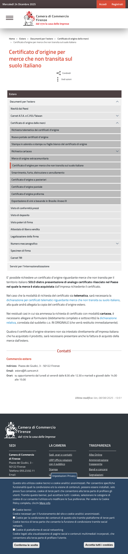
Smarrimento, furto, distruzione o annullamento (38, 173)
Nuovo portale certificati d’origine (30, 137)
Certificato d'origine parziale (27, 187)
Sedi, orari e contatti (60, 455)
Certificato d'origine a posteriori (29, 180)
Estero (22, 38)
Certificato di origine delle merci (73, 38)
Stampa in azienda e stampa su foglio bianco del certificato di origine (49, 144)
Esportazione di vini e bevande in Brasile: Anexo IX (39, 201)
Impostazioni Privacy (64, 476)
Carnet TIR (16, 258)
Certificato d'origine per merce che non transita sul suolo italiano (48, 165)
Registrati (117, 4)
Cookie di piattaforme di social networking (39, 530)
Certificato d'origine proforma (28, 194)
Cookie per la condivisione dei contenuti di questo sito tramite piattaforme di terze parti (65, 518)
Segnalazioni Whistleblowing (97, 477)
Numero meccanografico (24, 244)
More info (45, 503)
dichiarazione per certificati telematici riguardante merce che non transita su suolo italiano (63, 300)
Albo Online (95, 455)
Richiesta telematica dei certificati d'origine (35, 130)
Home (12, 38)
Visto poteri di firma (22, 222)
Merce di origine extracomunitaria (30, 158)
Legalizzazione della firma (25, 236)
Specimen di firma (21, 251)
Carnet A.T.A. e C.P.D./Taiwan (26, 116)
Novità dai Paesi (19, 109)
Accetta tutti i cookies (99, 544)
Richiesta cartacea (22, 151)
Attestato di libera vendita (25, 229)
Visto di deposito (20, 215)
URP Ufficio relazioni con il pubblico (60, 462)
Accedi (103, 4)
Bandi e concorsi (98, 469)
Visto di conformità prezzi (25, 208)
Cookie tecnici (23, 510)
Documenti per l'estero (41, 38)
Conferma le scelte (26, 545)
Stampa (53, 469)
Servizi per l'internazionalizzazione (29, 266)
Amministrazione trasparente (98, 462)
